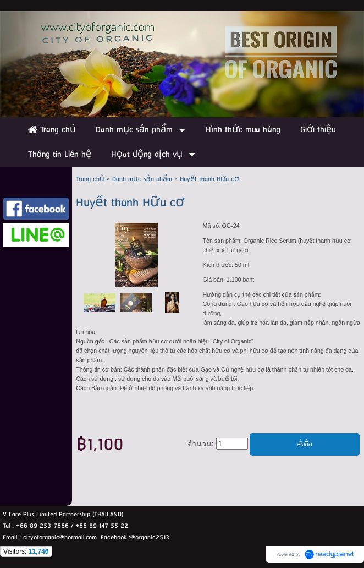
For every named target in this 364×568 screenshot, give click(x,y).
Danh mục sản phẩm (142, 179)
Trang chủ (90, 179)
